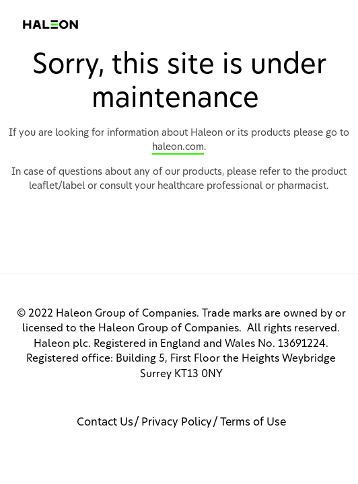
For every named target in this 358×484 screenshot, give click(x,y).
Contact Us (105, 422)
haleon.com (178, 147)
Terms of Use (253, 422)
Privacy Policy (176, 422)
